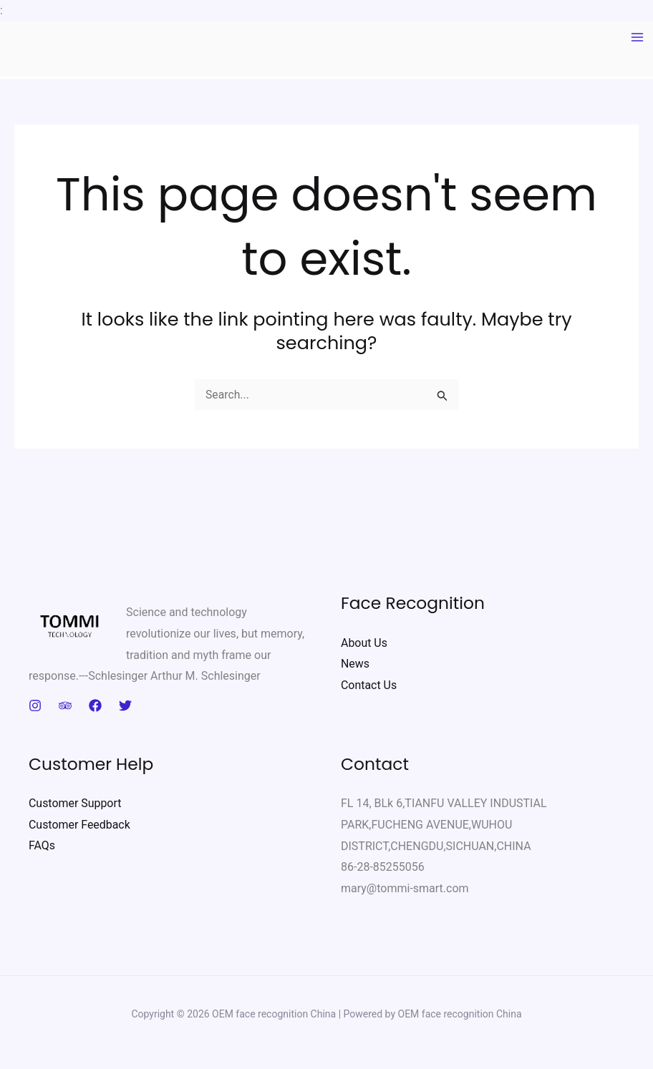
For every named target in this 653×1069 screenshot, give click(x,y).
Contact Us (369, 685)
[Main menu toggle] (637, 37)
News (355, 663)
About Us (364, 643)
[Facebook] (95, 705)
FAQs (42, 846)
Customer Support (75, 803)
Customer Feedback (79, 824)
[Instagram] (35, 705)
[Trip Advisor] (65, 705)
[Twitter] (125, 705)
